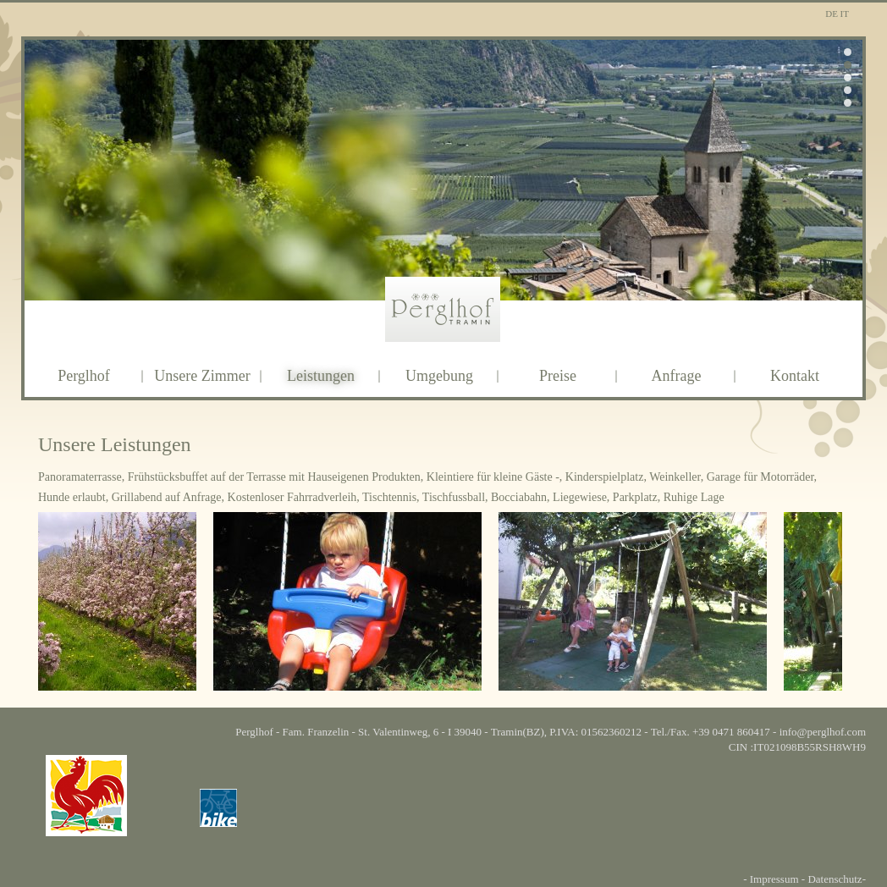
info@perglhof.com (823, 731)
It (844, 13)
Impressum (774, 879)
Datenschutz (834, 879)
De (832, 13)
